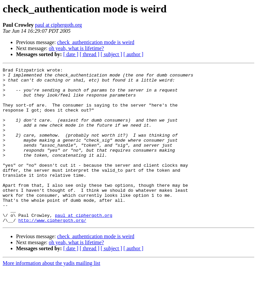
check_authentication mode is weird (96, 42)
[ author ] (133, 54)
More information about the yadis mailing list (51, 294)
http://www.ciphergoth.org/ (52, 251)
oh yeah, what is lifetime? (76, 48)
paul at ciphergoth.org (58, 25)
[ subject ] (111, 54)
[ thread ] (89, 54)
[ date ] (70, 54)
